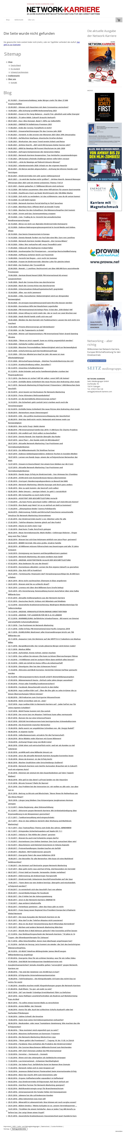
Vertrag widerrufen (19, 1129)
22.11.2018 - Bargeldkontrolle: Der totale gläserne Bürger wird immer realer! (42, 646)
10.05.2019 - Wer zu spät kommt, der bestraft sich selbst (33, 488)
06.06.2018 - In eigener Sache (20, 731)
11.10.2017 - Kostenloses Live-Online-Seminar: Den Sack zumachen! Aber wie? (42, 841)
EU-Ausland (15, 69)
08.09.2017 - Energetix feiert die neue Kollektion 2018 (31, 855)
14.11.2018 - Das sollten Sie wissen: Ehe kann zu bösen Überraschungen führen (43, 656)
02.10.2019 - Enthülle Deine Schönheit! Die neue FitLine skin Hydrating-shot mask (44, 409)
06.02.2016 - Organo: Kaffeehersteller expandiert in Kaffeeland (35, 1078)
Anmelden (119, 1131)
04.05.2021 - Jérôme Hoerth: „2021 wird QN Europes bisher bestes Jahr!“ (39, 145)
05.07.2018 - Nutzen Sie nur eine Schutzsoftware (29, 718)
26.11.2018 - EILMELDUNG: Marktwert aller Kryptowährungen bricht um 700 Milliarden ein (41, 634)
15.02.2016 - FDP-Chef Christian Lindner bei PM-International (34, 1051)
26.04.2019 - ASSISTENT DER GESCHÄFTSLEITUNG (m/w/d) (32, 498)
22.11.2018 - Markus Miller (19, 649)
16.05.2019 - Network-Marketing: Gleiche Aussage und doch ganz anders (40, 484)
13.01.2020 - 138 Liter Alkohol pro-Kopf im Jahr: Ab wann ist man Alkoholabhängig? (36, 356)
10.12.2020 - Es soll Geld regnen (22, 200)
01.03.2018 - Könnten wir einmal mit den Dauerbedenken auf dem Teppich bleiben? (41, 774)
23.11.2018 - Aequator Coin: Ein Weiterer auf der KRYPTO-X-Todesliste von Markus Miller (44, 641)
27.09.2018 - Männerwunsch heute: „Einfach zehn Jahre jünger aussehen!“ (40, 680)
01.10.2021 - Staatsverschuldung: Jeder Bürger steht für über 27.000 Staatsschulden (38, 102)
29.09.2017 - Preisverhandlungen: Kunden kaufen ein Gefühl (34, 848)
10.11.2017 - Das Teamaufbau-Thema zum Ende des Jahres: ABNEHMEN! (39, 828)
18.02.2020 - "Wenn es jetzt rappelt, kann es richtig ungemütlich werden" (40, 340)
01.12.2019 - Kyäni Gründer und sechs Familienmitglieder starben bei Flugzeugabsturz (38, 373)
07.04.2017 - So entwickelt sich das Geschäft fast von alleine (35, 889)
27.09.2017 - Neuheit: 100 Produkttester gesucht (29, 852)
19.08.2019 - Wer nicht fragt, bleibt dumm (26, 426)
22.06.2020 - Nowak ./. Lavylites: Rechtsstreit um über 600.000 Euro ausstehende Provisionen (43, 270)
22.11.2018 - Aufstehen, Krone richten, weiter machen (32, 653)
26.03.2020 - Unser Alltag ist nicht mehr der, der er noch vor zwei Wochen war (42, 313)
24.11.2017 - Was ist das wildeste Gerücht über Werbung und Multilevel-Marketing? (40, 822)
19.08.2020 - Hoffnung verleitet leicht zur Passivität (31, 255)
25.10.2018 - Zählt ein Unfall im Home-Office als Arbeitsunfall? (35, 663)
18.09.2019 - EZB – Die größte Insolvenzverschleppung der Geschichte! (39, 416)
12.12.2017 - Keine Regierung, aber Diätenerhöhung (30, 807)
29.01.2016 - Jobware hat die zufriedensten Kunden (30, 1095)
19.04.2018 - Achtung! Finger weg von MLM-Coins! (30, 742)
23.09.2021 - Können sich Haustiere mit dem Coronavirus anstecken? (38, 107)
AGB (14, 1126)
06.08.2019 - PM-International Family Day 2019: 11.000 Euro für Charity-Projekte (43, 430)
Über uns (31, 20)
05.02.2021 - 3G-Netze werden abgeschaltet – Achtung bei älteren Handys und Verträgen (42, 171)
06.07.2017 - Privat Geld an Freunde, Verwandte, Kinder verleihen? (37, 872)
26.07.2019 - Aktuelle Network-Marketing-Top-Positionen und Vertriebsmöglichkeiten (35, 445)
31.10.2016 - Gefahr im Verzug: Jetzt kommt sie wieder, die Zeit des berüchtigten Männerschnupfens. (44, 946)
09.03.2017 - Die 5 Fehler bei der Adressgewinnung (30, 896)
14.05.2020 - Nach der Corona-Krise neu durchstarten (31, 282)
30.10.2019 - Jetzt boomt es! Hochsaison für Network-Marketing (36, 392)
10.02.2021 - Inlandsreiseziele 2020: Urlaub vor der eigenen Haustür (37, 165)
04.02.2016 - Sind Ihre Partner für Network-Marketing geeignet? (36, 1085)
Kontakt (14, 82)
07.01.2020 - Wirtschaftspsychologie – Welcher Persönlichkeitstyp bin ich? (41, 361)
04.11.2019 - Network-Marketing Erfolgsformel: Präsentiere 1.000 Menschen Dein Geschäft (44, 387)
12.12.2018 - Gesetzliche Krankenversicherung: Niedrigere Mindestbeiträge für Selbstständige (43, 606)
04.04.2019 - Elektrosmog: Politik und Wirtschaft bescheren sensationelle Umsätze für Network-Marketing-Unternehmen (40, 514)
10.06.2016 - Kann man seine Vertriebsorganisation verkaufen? (36, 1020)
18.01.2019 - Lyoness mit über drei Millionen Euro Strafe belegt (35, 587)
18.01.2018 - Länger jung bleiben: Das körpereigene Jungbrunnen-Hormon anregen (40, 802)
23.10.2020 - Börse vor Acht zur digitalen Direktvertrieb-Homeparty (37, 224)
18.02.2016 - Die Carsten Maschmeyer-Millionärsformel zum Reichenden (39, 1047)
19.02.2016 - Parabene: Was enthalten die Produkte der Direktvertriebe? (40, 1044)
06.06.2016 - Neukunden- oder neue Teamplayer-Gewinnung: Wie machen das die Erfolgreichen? (44, 1025)
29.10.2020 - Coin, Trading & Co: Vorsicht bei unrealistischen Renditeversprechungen (34, 219)
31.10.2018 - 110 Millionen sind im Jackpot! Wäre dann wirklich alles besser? (41, 659)
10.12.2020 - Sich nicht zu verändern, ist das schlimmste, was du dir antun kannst (44, 196)
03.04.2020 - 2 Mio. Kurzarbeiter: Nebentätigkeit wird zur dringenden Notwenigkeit (38, 297)
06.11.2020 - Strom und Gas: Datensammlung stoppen (31, 213)
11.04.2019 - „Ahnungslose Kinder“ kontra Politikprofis (32, 508)
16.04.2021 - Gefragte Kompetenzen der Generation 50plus (34, 152)
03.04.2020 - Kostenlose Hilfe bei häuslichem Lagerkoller (33, 306)
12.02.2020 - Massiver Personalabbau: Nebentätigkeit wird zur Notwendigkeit (42, 347)
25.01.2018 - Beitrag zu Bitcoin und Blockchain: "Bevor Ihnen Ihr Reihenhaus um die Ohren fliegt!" (43, 795)
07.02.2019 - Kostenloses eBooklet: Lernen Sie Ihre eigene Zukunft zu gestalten (43, 567)
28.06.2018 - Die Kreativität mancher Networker (29, 725)
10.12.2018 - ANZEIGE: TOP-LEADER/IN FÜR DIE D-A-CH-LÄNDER (35, 615)
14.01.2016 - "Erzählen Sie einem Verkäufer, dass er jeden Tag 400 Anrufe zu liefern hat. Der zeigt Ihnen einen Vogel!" (41, 1111)
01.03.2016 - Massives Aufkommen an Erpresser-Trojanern (34, 1033)
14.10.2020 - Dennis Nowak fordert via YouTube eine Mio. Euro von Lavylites (41, 237)
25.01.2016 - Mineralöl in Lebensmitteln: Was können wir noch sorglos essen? (42, 1102)
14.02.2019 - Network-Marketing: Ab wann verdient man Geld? (35, 556)
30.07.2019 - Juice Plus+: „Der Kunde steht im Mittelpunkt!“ (34, 440)
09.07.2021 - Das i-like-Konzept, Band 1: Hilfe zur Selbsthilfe (34, 121)
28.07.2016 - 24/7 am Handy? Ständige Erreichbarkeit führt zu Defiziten (39, 992)
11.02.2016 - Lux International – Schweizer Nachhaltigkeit (33, 1061)
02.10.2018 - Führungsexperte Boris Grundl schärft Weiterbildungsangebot (41, 677)
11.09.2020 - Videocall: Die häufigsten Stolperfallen (30, 248)
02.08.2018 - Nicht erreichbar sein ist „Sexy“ (27, 701)
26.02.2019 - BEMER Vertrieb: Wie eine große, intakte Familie (34, 543)
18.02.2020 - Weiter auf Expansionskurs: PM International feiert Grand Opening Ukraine (43, 335)
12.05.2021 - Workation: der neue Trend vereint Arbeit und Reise (36, 141)
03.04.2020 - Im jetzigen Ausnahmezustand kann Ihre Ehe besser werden (40, 303)
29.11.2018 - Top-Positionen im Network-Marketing (30, 625)
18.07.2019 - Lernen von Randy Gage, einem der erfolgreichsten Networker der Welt (43, 459)
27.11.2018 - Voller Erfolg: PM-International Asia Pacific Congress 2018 (39, 629)
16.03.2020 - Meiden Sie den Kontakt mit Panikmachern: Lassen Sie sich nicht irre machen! (44, 321)
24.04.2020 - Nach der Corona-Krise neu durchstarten (31, 285)
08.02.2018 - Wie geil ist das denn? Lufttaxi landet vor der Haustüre (38, 779)
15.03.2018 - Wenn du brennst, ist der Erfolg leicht (30, 759)
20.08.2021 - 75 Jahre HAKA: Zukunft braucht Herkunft (31, 117)
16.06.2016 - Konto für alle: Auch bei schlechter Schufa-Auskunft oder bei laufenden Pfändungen (40, 1011)
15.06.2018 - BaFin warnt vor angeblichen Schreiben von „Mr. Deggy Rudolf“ (41, 728)
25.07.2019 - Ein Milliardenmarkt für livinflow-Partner (31, 450)
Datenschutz (45, 1126)
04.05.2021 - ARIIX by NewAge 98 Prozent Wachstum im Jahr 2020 (36, 148)
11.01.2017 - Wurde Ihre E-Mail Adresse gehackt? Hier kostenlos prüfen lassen (42, 930)
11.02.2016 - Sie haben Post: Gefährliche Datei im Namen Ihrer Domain (39, 1064)
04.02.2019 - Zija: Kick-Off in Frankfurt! (25, 570)
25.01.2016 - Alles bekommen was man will (27, 1099)
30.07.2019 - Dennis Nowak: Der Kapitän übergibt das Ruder (34, 436)
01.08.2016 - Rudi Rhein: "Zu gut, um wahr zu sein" (30, 989)
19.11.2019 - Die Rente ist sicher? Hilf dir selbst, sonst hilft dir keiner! (38, 378)
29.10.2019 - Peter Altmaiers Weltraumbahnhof (29, 395)
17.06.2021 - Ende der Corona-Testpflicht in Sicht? (30, 128)
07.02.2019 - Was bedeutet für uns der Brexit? (28, 563)
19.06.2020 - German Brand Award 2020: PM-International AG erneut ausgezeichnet (38, 277)
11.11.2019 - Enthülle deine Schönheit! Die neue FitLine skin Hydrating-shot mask (44, 381)
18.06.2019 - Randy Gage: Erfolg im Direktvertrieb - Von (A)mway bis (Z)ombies (43, 474)
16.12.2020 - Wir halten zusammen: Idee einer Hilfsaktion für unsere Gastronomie (44, 189)
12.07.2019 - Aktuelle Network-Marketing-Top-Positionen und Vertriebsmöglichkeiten (35, 469)
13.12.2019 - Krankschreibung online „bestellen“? (29, 364)
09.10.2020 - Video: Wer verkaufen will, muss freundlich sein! (34, 244)
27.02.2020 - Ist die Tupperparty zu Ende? (26, 330)
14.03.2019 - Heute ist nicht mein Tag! (24, 526)
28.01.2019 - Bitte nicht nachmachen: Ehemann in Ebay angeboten (37, 580)
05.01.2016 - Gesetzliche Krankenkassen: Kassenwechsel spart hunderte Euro (42, 1116)
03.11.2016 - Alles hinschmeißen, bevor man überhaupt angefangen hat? (40, 941)
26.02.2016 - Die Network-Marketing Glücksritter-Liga (32, 1037)
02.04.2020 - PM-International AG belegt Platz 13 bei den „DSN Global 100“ (40, 309)
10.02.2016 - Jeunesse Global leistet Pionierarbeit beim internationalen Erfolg (42, 1071)
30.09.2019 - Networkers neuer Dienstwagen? (28, 412)
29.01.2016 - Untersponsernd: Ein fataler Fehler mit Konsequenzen (37, 1092)
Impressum (7, 1126)
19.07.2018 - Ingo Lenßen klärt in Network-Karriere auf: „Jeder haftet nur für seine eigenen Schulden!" (42, 706)
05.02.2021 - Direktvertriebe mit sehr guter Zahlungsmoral (34, 176)
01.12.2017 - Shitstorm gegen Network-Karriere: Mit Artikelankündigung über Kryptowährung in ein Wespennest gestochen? (42, 812)
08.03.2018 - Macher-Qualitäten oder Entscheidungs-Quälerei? (35, 762)
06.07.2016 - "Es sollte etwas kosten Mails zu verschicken (33, 1003)
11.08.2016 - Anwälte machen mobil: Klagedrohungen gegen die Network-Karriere (44, 985)
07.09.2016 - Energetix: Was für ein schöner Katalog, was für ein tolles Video (42, 958)
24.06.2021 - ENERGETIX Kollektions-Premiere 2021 (30, 124)
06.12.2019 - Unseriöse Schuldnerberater (26, 368)
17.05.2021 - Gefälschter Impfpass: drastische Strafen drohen (35, 138)
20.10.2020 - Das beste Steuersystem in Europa (28, 234)
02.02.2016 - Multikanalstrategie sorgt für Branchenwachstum (35, 1088)
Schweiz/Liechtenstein (19, 72)
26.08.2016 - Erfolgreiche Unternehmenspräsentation (31, 975)
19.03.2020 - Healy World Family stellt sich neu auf (30, 316)
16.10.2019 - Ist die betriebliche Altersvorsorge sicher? (32, 399)
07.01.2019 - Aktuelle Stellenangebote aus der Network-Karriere (36, 598)
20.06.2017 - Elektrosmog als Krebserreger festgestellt (32, 876)
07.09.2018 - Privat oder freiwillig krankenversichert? (31, 683)
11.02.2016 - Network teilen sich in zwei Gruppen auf (31, 1068)
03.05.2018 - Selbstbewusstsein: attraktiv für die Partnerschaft (36, 735)
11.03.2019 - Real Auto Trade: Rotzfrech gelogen (29, 529)
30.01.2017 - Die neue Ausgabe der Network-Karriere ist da (34, 917)
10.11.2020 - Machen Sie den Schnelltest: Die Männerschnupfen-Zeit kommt (41, 210)
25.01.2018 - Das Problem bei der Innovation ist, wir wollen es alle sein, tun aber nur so (43, 788)
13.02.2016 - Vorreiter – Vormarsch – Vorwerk (28, 1054)
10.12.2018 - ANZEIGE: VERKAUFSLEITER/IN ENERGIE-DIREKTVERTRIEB (37, 611)
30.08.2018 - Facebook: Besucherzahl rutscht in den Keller (33, 687)
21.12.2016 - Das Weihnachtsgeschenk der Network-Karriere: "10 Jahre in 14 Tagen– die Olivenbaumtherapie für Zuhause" (41, 936)
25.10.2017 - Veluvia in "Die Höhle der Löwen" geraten (31, 834)
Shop (8, 20)
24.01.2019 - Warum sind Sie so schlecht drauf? (28, 584)
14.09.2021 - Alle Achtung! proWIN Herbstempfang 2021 (32, 110)
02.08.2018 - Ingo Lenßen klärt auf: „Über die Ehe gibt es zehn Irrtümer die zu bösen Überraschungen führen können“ (42, 692)
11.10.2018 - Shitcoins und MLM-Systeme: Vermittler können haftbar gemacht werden (42, 671)
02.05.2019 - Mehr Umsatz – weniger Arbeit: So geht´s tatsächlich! (37, 491)
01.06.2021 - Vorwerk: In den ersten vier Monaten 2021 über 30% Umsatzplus (41, 134)
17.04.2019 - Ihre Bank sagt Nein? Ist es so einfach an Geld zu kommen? (39, 505)
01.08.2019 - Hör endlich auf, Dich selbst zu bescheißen (32, 433)
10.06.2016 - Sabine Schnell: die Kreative (25, 1016)
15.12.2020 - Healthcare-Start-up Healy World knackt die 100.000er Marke (40, 193)
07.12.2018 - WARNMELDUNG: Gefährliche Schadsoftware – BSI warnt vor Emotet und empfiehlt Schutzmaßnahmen (43, 620)
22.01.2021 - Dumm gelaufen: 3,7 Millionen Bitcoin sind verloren (36, 186)
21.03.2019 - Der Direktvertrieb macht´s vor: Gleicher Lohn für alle (37, 519)
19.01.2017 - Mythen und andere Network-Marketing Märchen (35, 927)
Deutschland (16, 65)
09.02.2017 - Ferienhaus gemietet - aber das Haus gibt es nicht (36, 906)
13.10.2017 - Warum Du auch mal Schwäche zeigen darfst (33, 838)
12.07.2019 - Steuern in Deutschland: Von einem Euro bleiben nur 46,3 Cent (40, 464)
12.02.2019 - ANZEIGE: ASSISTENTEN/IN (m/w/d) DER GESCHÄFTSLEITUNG (39, 560)
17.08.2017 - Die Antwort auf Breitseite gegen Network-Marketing (37, 865)
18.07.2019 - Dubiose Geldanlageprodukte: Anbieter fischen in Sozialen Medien (42, 454)
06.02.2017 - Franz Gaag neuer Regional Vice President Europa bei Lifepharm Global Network (41, 912)
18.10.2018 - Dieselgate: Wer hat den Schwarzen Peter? (32, 666)
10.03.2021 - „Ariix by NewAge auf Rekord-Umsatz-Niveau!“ (34, 162)
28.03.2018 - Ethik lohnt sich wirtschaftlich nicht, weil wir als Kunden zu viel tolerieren (41, 747)
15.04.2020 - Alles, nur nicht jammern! (24, 292)
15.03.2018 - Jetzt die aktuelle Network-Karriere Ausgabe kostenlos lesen (40, 755)
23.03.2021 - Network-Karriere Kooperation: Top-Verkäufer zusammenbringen (42, 155)
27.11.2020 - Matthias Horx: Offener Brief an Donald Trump (34, 206)
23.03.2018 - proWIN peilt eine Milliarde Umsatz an (30, 752)
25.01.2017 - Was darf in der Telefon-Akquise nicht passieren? (35, 920)
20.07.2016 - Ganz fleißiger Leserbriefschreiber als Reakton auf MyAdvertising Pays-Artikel (42, 997)
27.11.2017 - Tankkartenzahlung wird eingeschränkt (31, 817)
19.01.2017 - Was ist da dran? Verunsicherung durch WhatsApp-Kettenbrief (41, 924)
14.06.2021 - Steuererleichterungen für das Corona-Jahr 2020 (34, 131)
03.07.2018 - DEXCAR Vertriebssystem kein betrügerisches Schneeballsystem (42, 721)
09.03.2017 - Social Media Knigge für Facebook (28, 893)
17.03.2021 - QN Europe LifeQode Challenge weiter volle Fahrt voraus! (38, 158)
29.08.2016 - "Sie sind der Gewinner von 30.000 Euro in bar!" (34, 972)
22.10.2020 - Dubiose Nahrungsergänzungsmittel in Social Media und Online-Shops (42, 229)
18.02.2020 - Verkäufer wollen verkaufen (26, 344)
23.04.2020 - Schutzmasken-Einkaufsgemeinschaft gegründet (35, 289)
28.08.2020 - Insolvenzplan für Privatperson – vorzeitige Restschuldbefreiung (42, 251)
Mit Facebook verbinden (97, 361)
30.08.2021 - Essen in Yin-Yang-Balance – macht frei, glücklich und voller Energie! (43, 114)
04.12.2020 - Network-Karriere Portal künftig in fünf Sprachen (35, 203)
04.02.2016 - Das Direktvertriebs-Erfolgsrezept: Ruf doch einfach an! (38, 1081)
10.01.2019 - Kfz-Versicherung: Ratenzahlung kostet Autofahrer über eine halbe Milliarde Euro (43, 593)
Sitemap (6, 1129)
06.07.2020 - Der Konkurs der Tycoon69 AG (26, 265)
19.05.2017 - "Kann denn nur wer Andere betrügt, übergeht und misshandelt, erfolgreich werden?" (42, 884)
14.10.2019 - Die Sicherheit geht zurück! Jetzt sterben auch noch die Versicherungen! (38, 404)
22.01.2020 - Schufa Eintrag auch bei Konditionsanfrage (32, 351)
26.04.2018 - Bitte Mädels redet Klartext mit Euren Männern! (34, 738)
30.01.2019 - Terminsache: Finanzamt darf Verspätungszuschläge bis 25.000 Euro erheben (43, 575)
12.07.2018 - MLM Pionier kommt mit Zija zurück (29, 711)
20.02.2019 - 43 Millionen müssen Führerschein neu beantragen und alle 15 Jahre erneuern (43, 548)
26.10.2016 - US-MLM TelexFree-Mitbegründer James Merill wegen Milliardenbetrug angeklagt (37, 953)
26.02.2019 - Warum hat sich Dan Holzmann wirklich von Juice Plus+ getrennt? (42, 539)
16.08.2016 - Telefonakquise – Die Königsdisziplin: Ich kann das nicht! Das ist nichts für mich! (42, 980)
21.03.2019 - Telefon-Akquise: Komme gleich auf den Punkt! (34, 522)
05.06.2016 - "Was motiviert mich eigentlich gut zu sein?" (33, 1030)
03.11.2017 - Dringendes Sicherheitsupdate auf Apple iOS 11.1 (35, 831)
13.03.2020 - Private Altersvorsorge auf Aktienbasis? (31, 327)
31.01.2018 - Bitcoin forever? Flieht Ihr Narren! (28, 783)
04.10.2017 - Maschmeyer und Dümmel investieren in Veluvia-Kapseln (38, 845)
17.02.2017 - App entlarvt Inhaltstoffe (24, 903)
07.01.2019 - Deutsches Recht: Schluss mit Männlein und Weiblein (37, 601)
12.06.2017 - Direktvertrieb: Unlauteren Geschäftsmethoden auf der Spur (40, 879)
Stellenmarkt (19, 20)
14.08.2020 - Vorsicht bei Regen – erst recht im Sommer (32, 258)
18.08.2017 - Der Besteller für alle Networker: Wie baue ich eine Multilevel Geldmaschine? (40, 860)
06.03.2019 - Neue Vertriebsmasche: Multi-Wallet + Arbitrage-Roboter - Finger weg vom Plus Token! (42, 534)
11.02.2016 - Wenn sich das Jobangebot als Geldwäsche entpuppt (37, 1057)
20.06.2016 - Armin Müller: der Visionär (25, 1006)
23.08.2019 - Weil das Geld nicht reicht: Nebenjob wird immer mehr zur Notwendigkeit (39, 421)
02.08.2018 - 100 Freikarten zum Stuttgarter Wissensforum (34, 697)
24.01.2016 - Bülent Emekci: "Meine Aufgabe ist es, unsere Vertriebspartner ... (42, 1105)
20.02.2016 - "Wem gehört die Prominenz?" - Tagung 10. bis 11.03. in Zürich (41, 1040)
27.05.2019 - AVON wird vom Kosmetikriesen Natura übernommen (37, 478)
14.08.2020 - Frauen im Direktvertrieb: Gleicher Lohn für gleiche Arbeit (39, 261)
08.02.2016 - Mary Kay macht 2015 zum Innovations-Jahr (32, 1075)
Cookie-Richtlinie (57, 1126)
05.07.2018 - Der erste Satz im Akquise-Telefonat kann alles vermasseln (40, 714)
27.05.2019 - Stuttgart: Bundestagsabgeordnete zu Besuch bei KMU (38, 481)
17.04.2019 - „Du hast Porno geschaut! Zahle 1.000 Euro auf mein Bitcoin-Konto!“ (43, 502)
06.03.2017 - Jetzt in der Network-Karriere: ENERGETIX (31, 900)
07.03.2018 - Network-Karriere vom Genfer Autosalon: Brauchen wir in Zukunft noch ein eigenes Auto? (42, 768)
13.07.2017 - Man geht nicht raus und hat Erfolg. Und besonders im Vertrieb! (41, 869)
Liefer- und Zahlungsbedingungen (28, 1126)
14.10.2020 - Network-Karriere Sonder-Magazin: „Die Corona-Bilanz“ (38, 241)
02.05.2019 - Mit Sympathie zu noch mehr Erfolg (29, 495)
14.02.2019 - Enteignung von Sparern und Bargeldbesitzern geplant (37, 553)
